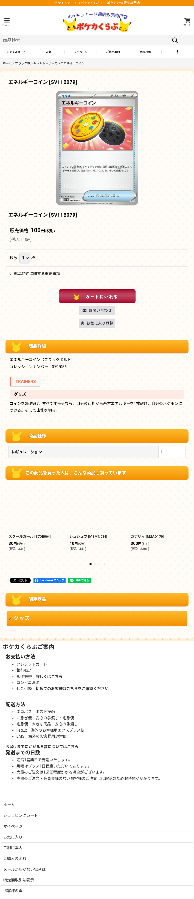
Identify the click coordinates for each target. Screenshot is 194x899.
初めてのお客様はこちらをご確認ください (72, 688)
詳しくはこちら (49, 676)
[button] (6, 22)
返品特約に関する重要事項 (35, 273)
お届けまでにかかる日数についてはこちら (41, 747)
